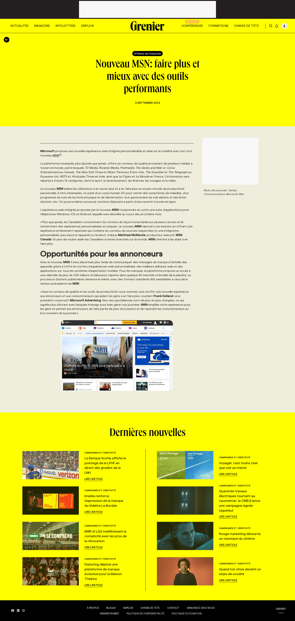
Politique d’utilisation (187, 613)
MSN (57, 155)
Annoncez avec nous (200, 608)
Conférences (192, 25)
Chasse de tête (246, 25)
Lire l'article (93, 478)
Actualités (19, 25)
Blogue (111, 608)
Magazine (42, 25)
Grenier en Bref (109, 613)
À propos (93, 608)
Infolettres (65, 25)
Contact (173, 608)
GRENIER (281, 608)
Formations (218, 25)
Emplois (87, 25)
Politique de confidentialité (145, 613)
